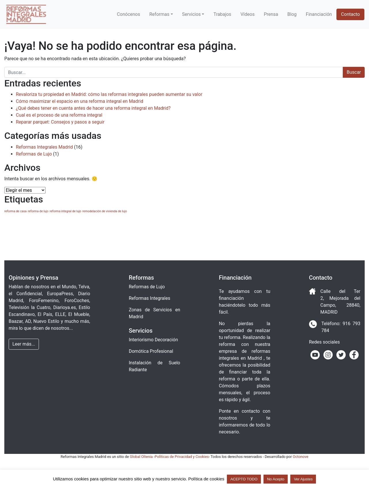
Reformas (159, 14)
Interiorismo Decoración (153, 339)
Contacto (350, 14)
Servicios (191, 14)
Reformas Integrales (149, 298)
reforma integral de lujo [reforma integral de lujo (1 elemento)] (65, 211)
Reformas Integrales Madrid (44, 147)
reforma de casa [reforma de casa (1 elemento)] (15, 211)
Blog (292, 14)
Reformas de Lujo (34, 154)
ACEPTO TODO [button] (243, 479)
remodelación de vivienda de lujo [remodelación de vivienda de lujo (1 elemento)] (104, 211)
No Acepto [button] (275, 479)
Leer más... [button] (23, 344)
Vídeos (247, 14)
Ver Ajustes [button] (303, 479)
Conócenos (128, 14)
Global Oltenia (141, 456)
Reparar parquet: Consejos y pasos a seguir (60, 122)
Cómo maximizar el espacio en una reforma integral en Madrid (79, 101)
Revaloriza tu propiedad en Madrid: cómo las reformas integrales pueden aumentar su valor (109, 94)
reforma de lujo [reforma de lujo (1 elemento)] (38, 211)
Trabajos (222, 14)
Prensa (271, 14)
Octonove (300, 456)
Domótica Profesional (151, 351)
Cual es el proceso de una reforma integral (59, 115)
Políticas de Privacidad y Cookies (182, 456)
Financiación (319, 14)
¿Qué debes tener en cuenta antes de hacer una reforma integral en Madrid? (93, 108)
